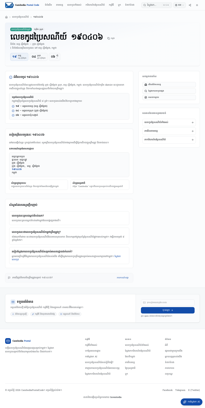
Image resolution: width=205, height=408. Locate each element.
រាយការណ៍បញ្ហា (123, 277)
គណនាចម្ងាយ (151, 97)
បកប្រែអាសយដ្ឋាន (92, 351)
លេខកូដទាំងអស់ (74, 5)
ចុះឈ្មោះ (168, 310)
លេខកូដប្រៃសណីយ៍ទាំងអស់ (137, 345)
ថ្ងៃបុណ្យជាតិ (130, 368)
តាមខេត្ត (59, 5)
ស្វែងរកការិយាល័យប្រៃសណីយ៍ (98, 374)
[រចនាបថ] (197, 5)
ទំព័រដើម (48, 5)
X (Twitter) (194, 390)
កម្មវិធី (111, 5)
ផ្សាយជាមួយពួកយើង (173, 351)
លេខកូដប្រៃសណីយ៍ (20, 17)
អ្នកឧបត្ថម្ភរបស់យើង (173, 356)
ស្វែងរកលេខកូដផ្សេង (154, 91)
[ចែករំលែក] (190, 5)
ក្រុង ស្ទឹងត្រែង (41, 58)
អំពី (166, 345)
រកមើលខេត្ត (130, 362)
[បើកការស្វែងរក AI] (191, 401)
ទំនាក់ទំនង (129, 5)
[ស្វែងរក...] (156, 5)
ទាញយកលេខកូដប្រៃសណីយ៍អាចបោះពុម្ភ (102, 368)
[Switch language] (179, 5)
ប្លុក (119, 5)
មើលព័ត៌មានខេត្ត (152, 84)
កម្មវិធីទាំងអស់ (91, 345)
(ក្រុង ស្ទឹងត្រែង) (41, 110)
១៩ (14, 56)
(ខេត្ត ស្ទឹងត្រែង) (40, 106)
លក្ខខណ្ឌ (169, 374)
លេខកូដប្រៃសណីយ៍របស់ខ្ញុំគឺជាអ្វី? (99, 362)
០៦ (53, 56)
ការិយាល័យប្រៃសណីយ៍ (95, 5)
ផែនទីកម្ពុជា (130, 356)
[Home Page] (22, 5)
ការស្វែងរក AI (91, 356)
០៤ (34, 56)
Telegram (180, 390)
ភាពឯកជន (169, 368)
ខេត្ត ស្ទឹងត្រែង (22, 58)
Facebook (168, 390)
